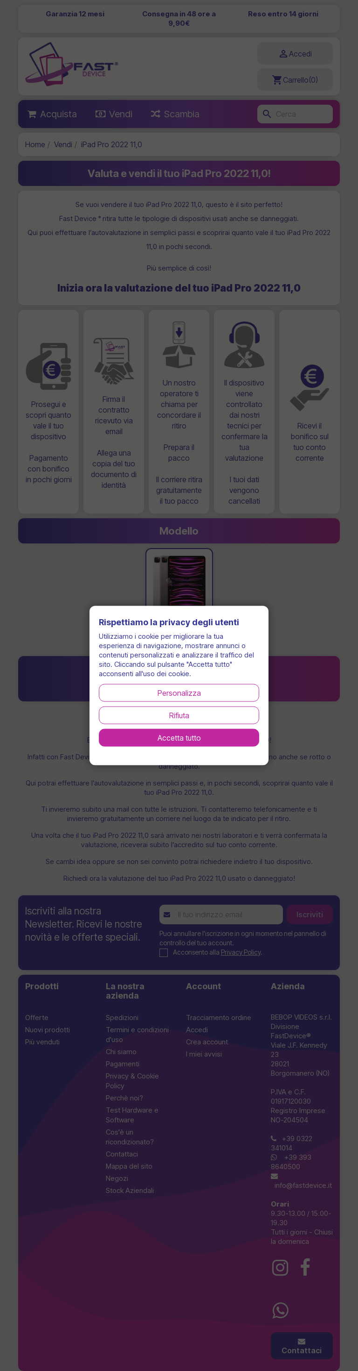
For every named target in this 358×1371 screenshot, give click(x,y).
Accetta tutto (179, 737)
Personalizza (179, 692)
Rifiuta (179, 715)
